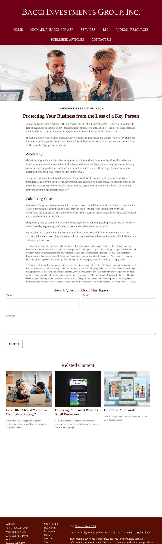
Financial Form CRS (85, 526)
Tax (46, 542)
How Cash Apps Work (119, 410)
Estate (47, 535)
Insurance (49, 538)
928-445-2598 (21, 528)
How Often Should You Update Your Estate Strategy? (27, 412)
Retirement (50, 527)
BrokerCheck (143, 532)
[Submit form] (14, 344)
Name (9, 295)
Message (10, 315)
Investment (50, 531)
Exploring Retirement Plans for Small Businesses (76, 412)
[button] (18, 30)
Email (86, 295)
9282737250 (21, 532)
